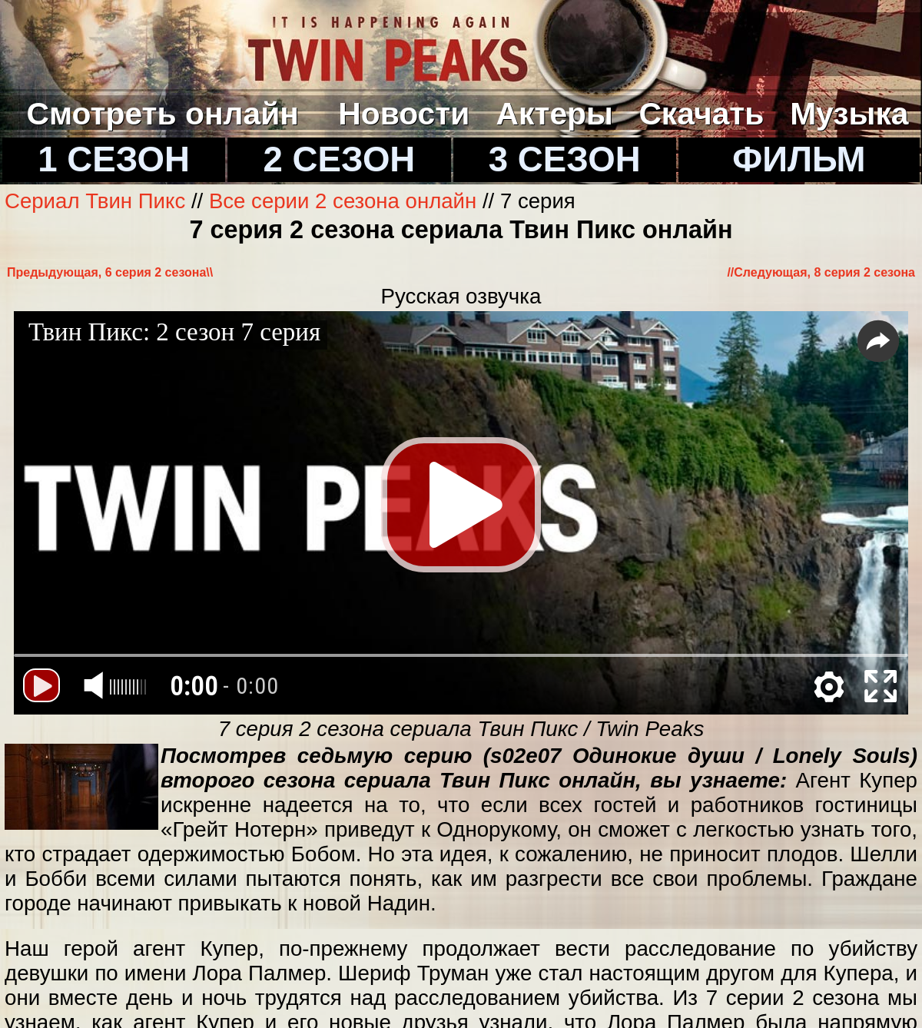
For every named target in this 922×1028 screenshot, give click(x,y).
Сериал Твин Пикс (98, 201)
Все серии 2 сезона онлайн (342, 201)
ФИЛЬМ (798, 159)
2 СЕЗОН (340, 159)
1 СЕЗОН (114, 159)
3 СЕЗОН (565, 159)
